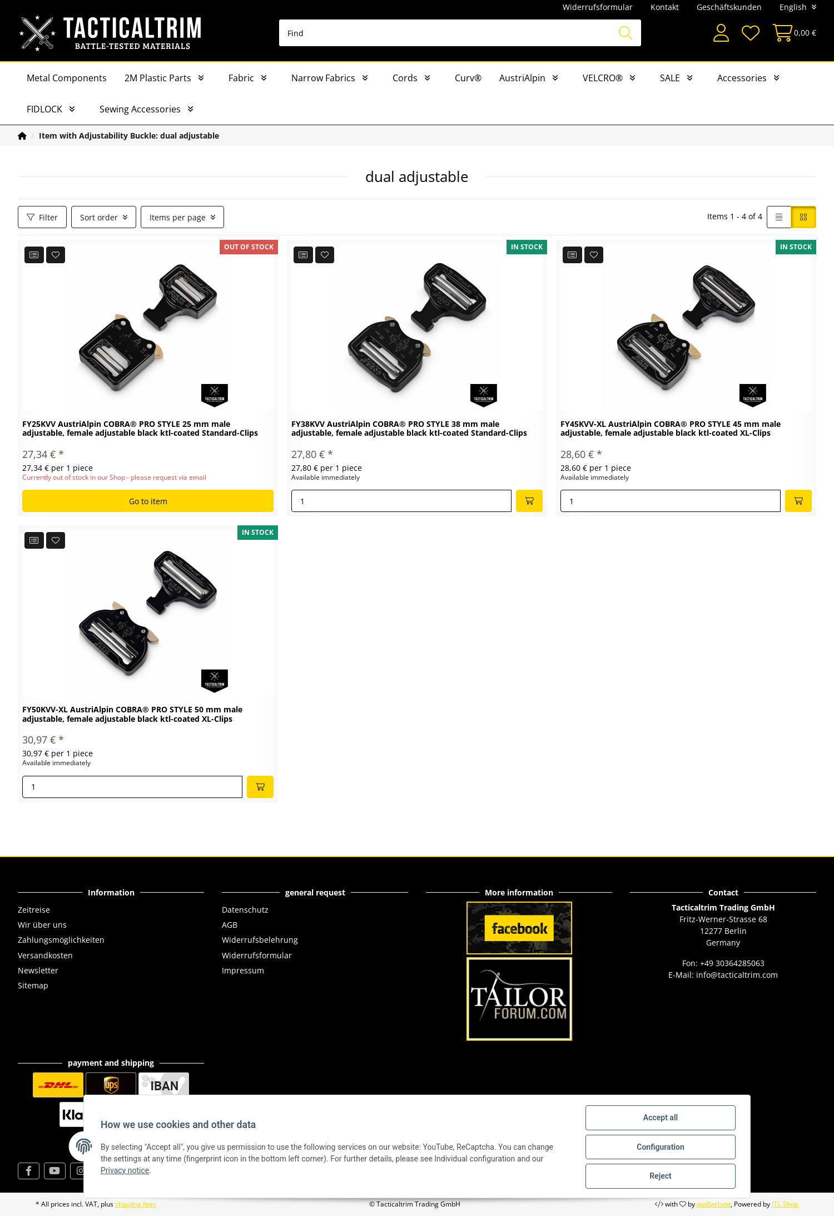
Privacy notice (126, 1170)
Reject (659, 1176)
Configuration (659, 1147)
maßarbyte (714, 1204)
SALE (670, 78)
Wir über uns (42, 924)
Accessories (742, 78)
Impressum (243, 970)
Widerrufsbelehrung (260, 939)
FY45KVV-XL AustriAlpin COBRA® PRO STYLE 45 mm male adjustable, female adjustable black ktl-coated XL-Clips (670, 429)
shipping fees (135, 1204)
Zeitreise (34, 909)
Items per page (178, 217)
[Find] (460, 32)
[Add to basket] (529, 501)
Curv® (468, 78)
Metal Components (67, 78)
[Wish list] (750, 33)
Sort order (99, 217)
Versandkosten (45, 955)
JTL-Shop (785, 1204)
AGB (229, 924)
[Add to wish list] (56, 255)
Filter (42, 217)
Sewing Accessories (140, 109)
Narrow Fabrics (323, 78)
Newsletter (38, 970)
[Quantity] (401, 501)
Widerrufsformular (598, 7)
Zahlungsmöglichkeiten (61, 939)
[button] (721, 33)
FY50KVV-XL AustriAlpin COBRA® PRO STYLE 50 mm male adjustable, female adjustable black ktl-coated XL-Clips (132, 714)
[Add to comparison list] (34, 255)
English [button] (793, 7)
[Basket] (791, 33)
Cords (405, 78)
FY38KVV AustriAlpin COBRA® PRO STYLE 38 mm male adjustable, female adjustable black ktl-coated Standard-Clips (409, 429)
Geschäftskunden (729, 7)
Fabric (241, 78)
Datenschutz (245, 909)
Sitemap (33, 985)
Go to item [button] (148, 501)
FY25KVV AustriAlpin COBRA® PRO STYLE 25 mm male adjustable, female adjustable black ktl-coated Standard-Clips (140, 429)
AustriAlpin (522, 78)
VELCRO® (603, 78)
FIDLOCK (44, 109)
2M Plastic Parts (158, 78)
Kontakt (665, 7)
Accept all (659, 1118)
